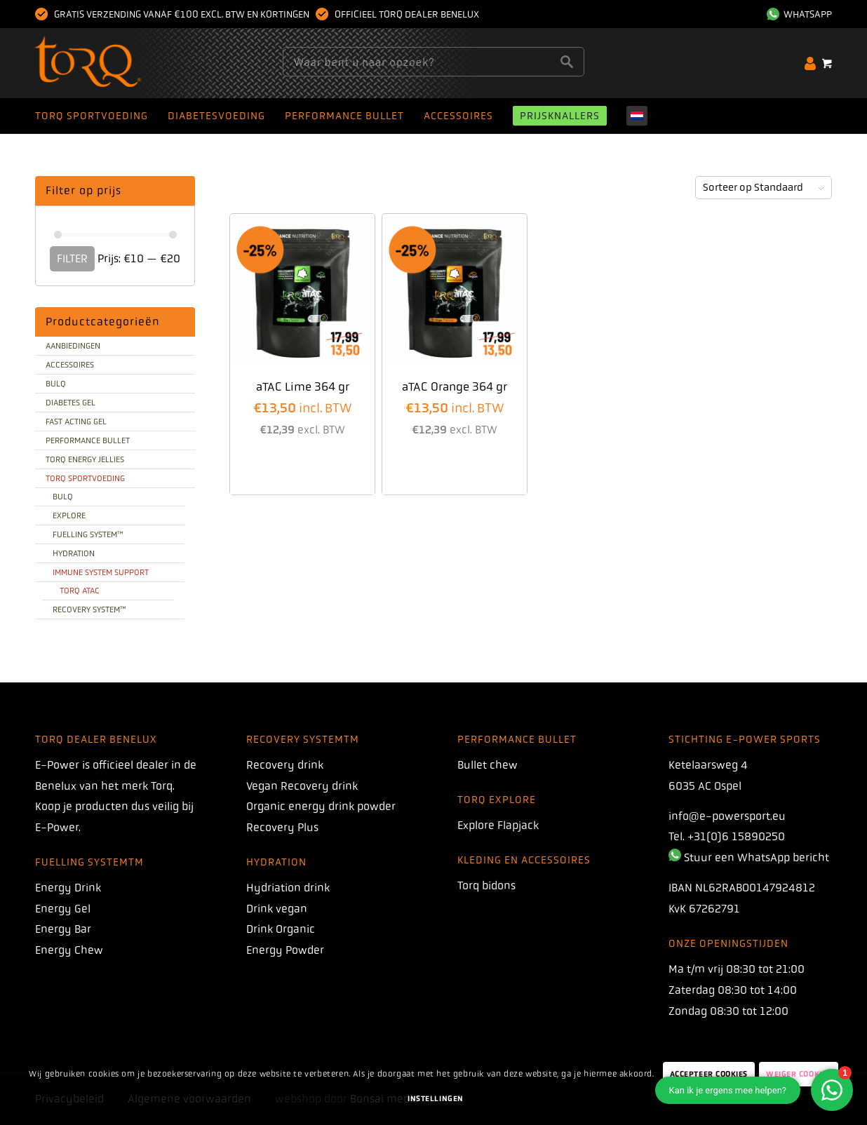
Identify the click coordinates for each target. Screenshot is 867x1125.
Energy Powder (285, 950)
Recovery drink (284, 765)
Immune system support (101, 572)
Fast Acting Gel (76, 421)
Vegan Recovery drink (302, 786)
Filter (72, 258)
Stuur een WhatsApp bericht (756, 857)
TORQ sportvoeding (85, 478)
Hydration (74, 553)
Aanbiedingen (73, 346)
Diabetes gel (70, 402)
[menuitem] (796, 14)
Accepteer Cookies (709, 1074)
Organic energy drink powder (321, 806)
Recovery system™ (89, 609)
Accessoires (70, 365)
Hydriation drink (288, 887)
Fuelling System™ (88, 534)
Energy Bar (63, 929)
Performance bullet (88, 440)
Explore (69, 515)
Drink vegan (276, 908)
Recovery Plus (282, 827)
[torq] (115, 63)
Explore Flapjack (498, 825)
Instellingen (436, 1098)
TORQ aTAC (80, 590)
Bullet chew (487, 765)
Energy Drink (68, 887)
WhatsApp (799, 14)
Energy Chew (69, 950)
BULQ (56, 384)
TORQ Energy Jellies (85, 459)
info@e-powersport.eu (727, 816)
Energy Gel (62, 908)
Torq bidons (486, 885)
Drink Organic (280, 929)
